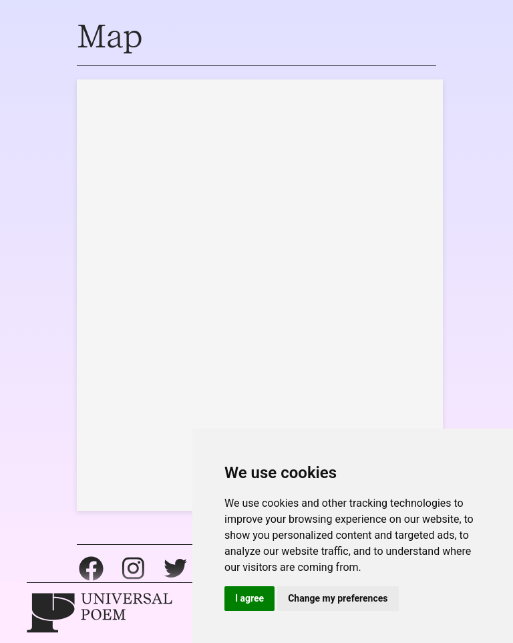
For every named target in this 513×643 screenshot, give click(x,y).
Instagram (133, 568)
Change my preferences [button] (337, 598)
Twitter (175, 568)
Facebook (91, 568)
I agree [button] (249, 598)
